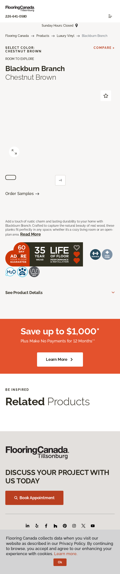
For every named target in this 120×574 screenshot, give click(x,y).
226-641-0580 (16, 16)
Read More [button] (30, 234)
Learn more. (65, 553)
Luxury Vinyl (65, 36)
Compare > (104, 48)
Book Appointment (34, 497)
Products (42, 36)
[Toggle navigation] (110, 16)
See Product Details (24, 292)
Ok (60, 562)
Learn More (60, 359)
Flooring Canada (17, 36)
